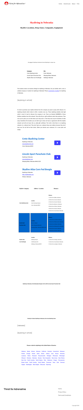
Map (31, 62)
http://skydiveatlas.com (28, 174)
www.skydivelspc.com (27, 159)
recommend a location (53, 91)
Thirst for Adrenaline (15, 389)
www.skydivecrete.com (27, 144)
